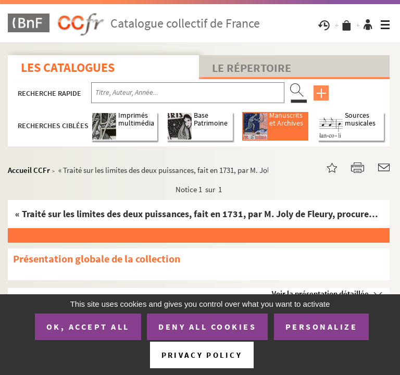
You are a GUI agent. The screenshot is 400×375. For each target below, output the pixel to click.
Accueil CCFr (29, 170)
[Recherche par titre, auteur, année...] (187, 92)
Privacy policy (201, 355)
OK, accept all (88, 326)
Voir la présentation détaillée (320, 293)
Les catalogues (68, 67)
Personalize (321, 326)
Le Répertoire (251, 67)
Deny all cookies (207, 326)
